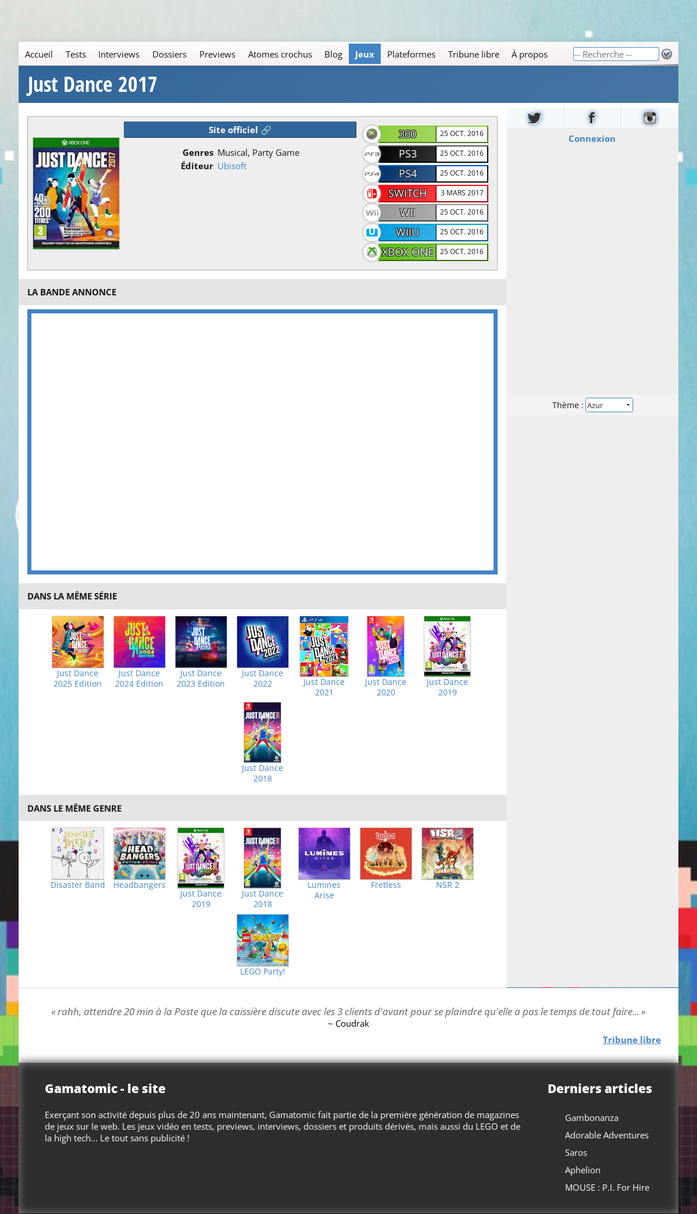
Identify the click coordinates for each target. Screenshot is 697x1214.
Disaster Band (78, 885)
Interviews (119, 54)
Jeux (364, 54)
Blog (333, 54)
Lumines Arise (324, 890)
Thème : (592, 404)
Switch (407, 193)
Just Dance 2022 (262, 678)
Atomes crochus (280, 54)
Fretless (386, 885)
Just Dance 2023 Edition (201, 678)
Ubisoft (231, 166)
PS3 (408, 153)
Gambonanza (592, 1117)
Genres (198, 152)
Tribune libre (473, 54)
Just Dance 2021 (324, 687)
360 (407, 134)
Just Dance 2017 (93, 84)
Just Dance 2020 (385, 687)
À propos (530, 54)
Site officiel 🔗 (240, 129)
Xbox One (408, 252)
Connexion (592, 138)
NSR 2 (447, 885)
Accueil (39, 54)
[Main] (296, 54)
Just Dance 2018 (262, 773)
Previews (217, 54)
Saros (576, 1152)
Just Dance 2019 (447, 687)
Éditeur (197, 166)
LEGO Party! (262, 971)
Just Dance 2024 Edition (139, 678)
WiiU (407, 232)
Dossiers (169, 54)
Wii (408, 212)
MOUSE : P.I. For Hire (607, 1187)
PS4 (408, 173)
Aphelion (583, 1170)
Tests (76, 54)
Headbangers (139, 885)
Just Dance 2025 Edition (77, 678)
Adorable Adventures (607, 1135)
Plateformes (411, 54)
